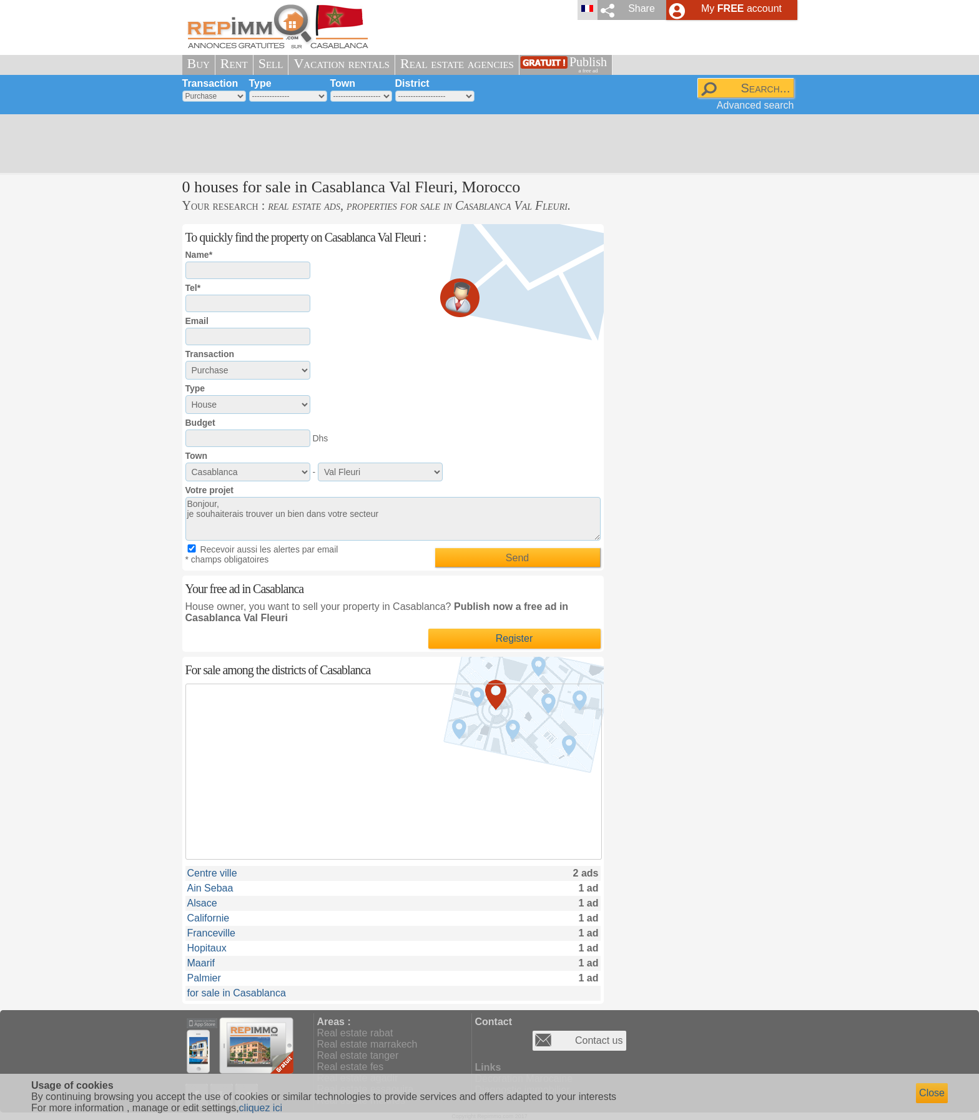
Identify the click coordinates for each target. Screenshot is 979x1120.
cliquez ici (260, 1108)
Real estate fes (350, 1066)
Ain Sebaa (210, 888)
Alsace (202, 903)
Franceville (211, 933)
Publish (588, 64)
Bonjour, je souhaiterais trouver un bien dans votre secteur (393, 519)
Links (488, 1067)
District (412, 83)
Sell (270, 63)
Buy (198, 63)
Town (343, 83)
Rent (234, 63)
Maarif (201, 963)
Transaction (210, 83)
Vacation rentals (341, 63)
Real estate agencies (457, 63)
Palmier (204, 978)
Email (197, 321)
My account (741, 8)
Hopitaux (207, 948)
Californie (208, 918)
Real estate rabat (355, 1033)
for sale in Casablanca (236, 993)
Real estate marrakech (367, 1044)
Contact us (598, 1040)
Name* (199, 255)
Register (514, 638)
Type (260, 83)
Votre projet (209, 490)
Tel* (193, 288)
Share (641, 8)
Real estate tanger (358, 1055)
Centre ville (212, 873)
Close (932, 1093)
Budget (200, 423)
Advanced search (755, 105)
